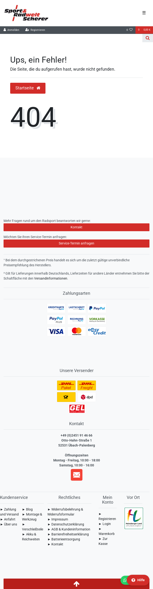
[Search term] (71, 38)
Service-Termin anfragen (76, 243)
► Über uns (8, 524)
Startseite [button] (27, 88)
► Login (105, 524)
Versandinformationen (50, 278)
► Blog (27, 509)
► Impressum (57, 519)
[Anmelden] (11, 30)
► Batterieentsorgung (63, 539)
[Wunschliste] (129, 30)
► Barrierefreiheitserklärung (68, 534)
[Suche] (147, 38)
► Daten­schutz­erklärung (65, 524)
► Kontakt (55, 544)
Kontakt (76, 227)
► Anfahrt (7, 519)
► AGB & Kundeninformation (68, 529)
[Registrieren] (35, 30)
